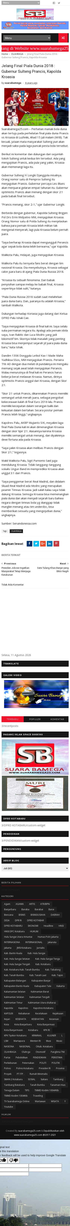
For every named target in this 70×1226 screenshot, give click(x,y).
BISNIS (22, 916)
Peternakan (28, 1065)
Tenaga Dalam (11, 1092)
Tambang (58, 1081)
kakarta (61, 988)
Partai (7, 1059)
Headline (48, 927)
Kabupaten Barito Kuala (16, 988)
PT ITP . (20, 1076)
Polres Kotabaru (24, 1070)
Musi (48, 1043)
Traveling (38, 1097)
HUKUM (34, 933)
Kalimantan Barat (40, 993)
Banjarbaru (10, 911)
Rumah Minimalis (38, 1076)
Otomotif (40, 1054)
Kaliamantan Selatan (14, 993)
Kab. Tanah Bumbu (14, 977)
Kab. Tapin (57, 977)
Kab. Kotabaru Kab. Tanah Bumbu (22, 971)
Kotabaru (33, 1032)
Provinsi (60, 1070)
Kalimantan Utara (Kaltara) (42, 1004)
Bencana (8, 916)
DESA (7, 922)
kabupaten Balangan (15, 982)
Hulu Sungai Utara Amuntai (18, 938)
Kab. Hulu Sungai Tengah (17, 966)
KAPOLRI (8, 1015)
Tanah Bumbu (37, 1086)
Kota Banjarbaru (23, 1026)
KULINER (51, 1037)
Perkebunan (10, 1065)
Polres (7, 1070)
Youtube (8, 1108)
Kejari (7, 1021)
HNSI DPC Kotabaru (14, 933)
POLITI (43, 1065)
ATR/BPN (45, 906)
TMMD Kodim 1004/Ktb (47, 1092)
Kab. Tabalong (52, 971)
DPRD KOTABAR (35, 922)
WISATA (55, 1103)
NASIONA (9, 1048)
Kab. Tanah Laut (37, 977)
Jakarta (7, 949)
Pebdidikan (22, 1059)
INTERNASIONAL (33, 944)
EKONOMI (33, 927)
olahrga (26, 1054)
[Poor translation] (14, 1162)
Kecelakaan (41, 1015)
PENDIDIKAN (39, 1059)
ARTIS (32, 906)
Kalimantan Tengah (39, 999)
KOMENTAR (57, 721)
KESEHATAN (38, 1021)
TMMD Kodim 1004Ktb (16, 1097)
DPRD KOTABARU (13, 927)
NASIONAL (24, 1048)
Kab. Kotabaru (43, 966)
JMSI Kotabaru (24, 949)
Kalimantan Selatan (14, 999)
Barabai (39, 911)
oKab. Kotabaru (44, 1048)
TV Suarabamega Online (16, 1103)
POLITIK (56, 1065)
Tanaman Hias (57, 1086)
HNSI (61, 927)
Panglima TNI (58, 1054)
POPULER (35, 721)
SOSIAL (31, 1081)
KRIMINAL (37, 1037)
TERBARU (12, 721)
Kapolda (8, 1010)
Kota (6, 1026)
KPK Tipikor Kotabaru (15, 1037)
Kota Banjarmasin (13, 1032)
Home (4, 55)
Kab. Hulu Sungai (36, 955)
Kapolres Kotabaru (43, 1010)
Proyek (7, 1076)
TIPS (27, 1092)
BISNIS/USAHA (38, 916)
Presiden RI (45, 1070)
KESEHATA (20, 1021)
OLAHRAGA (17, 55)
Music (59, 1043)
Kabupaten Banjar (41, 982)
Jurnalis (40, 949)
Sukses (44, 1081)
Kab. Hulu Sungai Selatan (17, 960)
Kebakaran (24, 1015)
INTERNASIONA (12, 944)
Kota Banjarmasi (46, 1026)
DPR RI (18, 922)
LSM (6, 1043)
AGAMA (20, 906)
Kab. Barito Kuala (13, 955)
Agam (7, 906)
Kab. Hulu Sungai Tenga (47, 960)
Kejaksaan (58, 1015)
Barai (51, 911)
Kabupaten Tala (43, 988)
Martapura (19, 1043)
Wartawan (40, 1103)
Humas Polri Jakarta (48, 938)
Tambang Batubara (14, 1086)
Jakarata (52, 944)
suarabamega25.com (29, 1132)
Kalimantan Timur (13, 1004)
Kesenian (54, 1021)
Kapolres (23, 1010)
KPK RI (46, 1032)
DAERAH (55, 916)
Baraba (25, 911)
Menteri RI (35, 1043)
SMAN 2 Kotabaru (13, 1081)
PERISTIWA (57, 1059)
